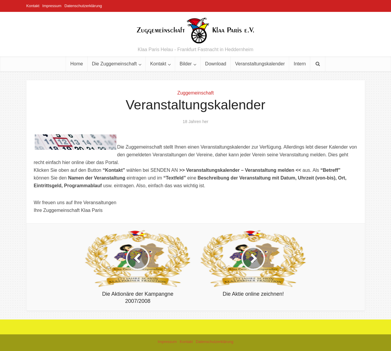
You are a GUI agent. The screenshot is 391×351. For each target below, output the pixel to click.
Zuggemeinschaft (195, 92)
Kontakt (32, 6)
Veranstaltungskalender (260, 63)
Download (215, 63)
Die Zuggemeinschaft (114, 63)
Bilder (186, 63)
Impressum (51, 6)
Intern (300, 63)
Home (76, 63)
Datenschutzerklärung (83, 6)
